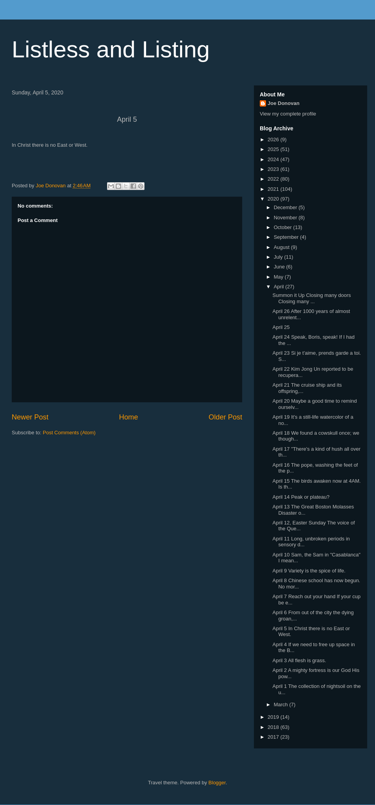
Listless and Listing (111, 49)
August (282, 247)
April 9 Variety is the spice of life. (308, 571)
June (280, 267)
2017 (274, 737)
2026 (274, 139)
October (283, 227)
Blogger (217, 782)
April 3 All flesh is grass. (299, 660)
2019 (274, 717)
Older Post (225, 417)
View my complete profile (288, 114)
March (281, 704)
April (280, 287)
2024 (274, 159)
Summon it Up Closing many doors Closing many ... (311, 298)
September (287, 237)
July (279, 257)
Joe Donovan (284, 103)
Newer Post (30, 417)
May (279, 277)
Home (128, 417)
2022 (274, 179)
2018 (274, 727)
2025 (274, 149)
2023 (274, 169)
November (286, 217)
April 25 (280, 327)
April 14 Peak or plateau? (300, 497)
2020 (274, 199)
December (286, 207)
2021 (274, 189)
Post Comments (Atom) (69, 432)
